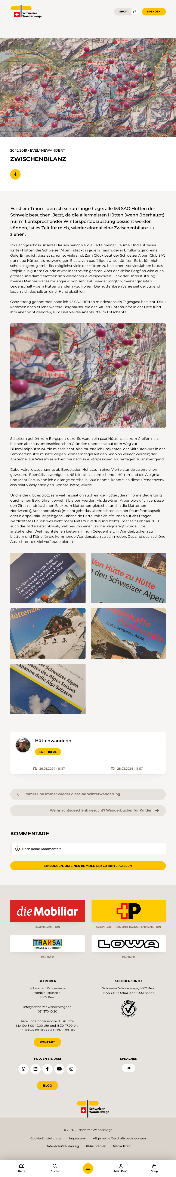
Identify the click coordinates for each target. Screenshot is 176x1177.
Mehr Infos (48, 751)
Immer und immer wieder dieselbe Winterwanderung (68, 794)
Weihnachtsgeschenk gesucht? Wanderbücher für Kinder (104, 810)
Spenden (154, 11)
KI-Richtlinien (96, 1146)
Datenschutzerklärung (62, 1146)
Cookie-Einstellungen (46, 1138)
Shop (123, 11)
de (128, 1068)
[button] (88, 375)
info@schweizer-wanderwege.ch (47, 1007)
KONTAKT (47, 1042)
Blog (47, 1085)
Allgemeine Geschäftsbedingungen (119, 1138)
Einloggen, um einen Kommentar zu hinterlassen (88, 866)
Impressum (77, 1138)
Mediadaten (121, 1146)
